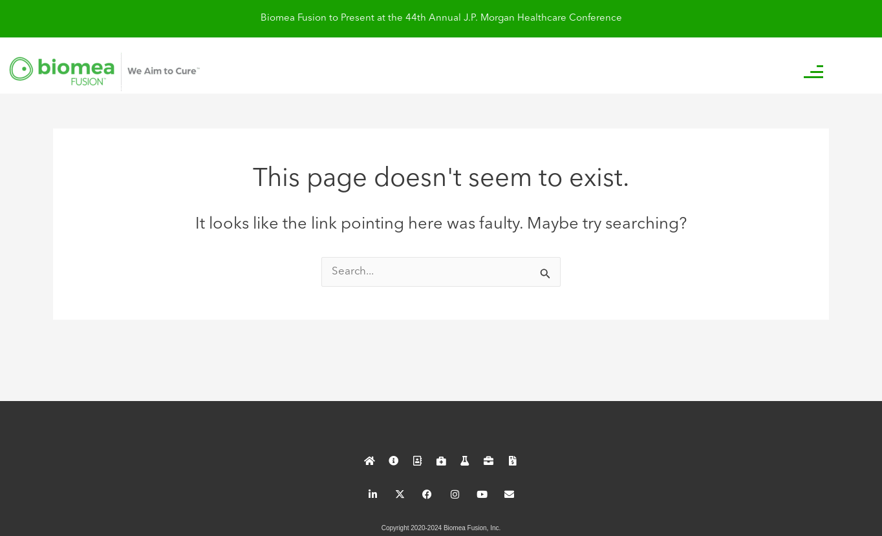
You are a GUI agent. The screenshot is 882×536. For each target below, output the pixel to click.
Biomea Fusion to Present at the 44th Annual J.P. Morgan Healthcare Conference (441, 18)
